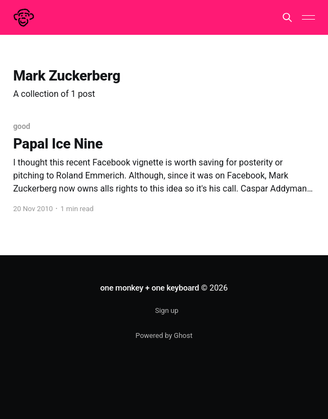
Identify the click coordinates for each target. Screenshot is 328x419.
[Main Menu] (308, 17)
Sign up (166, 310)
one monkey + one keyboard (149, 288)
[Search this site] (287, 17)
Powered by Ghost (164, 335)
